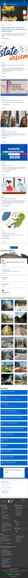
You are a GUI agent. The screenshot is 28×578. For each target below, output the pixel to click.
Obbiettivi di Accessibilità (6, 566)
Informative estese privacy (6, 562)
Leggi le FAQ (17, 539)
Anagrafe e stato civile (19, 507)
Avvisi (3, 62)
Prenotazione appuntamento (20, 536)
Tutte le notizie (14, 247)
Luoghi (17, 530)
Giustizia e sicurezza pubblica (6, 524)
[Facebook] (22, 502)
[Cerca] (26, 4)
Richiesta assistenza (19, 540)
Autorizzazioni (4, 530)
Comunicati (17, 524)
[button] (14, 576)
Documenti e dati (4, 516)
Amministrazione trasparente (6, 558)
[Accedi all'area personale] (24, 1)
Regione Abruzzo (3, 1)
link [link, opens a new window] (22, 572)
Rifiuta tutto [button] (17, 574)
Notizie (17, 522)
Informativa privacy (5, 560)
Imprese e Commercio (19, 511)
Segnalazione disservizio (19, 537)
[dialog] (14, 572)
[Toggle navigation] (1, 4)
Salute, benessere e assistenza (6, 529)
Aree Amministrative (5, 508)
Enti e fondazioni (4, 511)
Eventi (17, 531)
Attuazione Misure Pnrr (5, 518)
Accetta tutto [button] (10, 574)
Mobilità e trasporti (18, 515)
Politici (3, 513)
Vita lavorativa (18, 510)
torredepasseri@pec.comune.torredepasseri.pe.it (8, 546)
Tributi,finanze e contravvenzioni (7, 525)
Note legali (3, 563)
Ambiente (3, 527)
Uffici (3, 510)
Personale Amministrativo (6, 515)
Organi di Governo (4, 507)
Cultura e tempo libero (19, 508)
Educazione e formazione (5, 522)
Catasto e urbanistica (19, 513)
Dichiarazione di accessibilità (6, 565)
